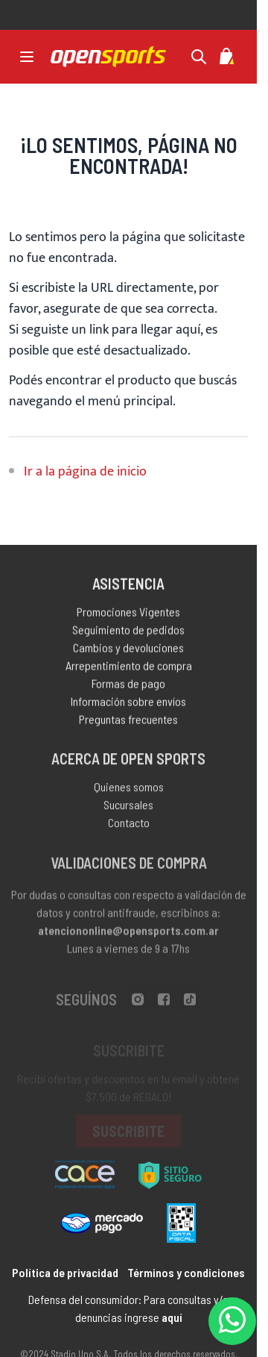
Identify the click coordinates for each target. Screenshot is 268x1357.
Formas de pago (128, 685)
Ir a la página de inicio (85, 472)
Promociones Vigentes (128, 614)
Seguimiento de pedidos (128, 632)
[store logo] (108, 56)
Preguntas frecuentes (128, 721)
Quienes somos (129, 790)
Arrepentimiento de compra (129, 668)
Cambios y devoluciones (128, 650)
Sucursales (128, 808)
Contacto (129, 826)
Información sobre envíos (128, 703)
